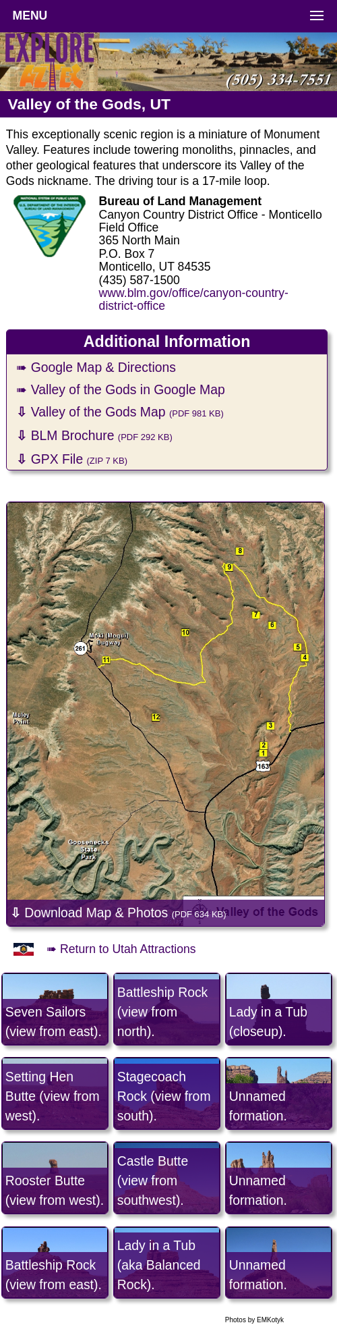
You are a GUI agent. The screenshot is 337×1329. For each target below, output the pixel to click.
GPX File (71, 459)
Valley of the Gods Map (119, 411)
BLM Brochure (94, 435)
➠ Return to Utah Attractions (121, 949)
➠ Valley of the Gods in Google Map (120, 389)
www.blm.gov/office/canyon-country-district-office (193, 299)
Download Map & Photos (118, 912)
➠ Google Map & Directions (96, 367)
